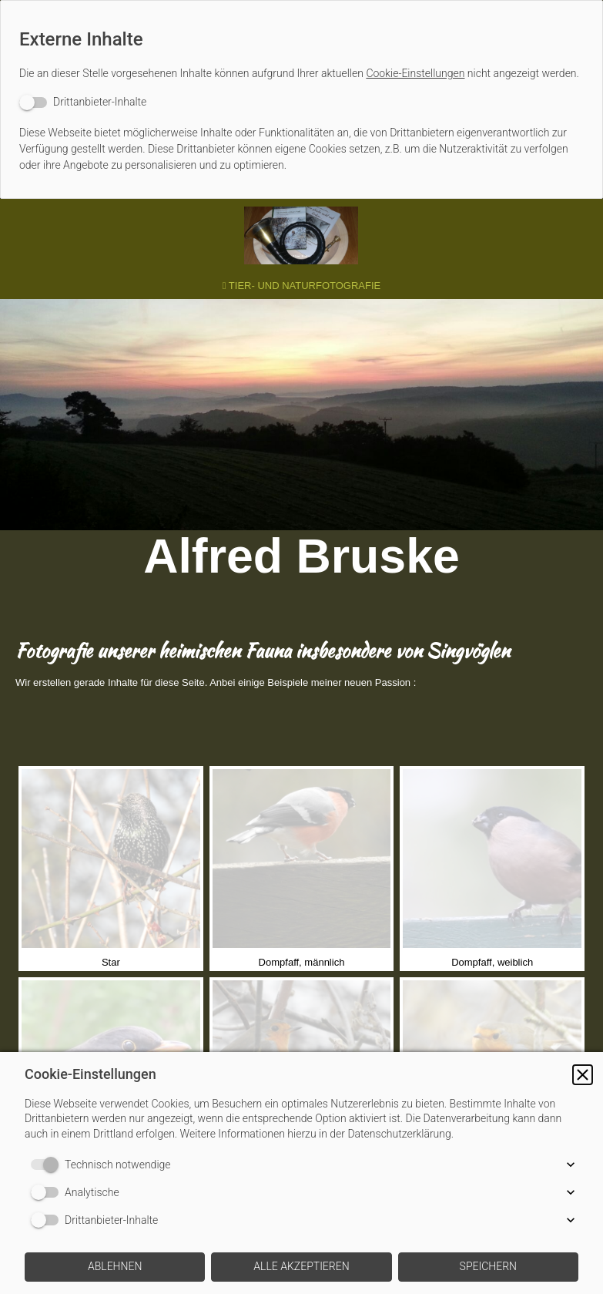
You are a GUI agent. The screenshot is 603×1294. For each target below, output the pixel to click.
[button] (582, 1074)
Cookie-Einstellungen (415, 73)
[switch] (82, 102)
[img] (302, 235)
